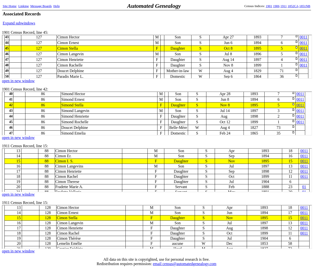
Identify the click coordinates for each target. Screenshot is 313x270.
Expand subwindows (19, 23)
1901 (269, 6)
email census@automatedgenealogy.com (184, 264)
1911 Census (157, 170)
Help (56, 6)
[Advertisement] (253, 18)
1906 (276, 6)
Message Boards (41, 6)
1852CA (293, 6)
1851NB (304, 6)
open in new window (18, 81)
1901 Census (157, 57)
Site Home (10, 6)
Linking (23, 6)
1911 (283, 6)
